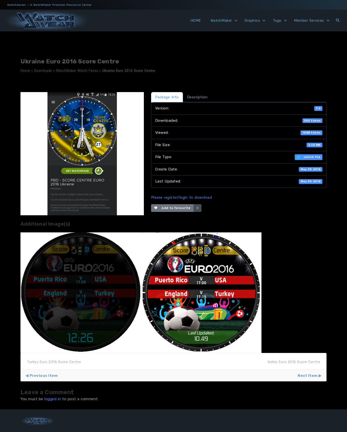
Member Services (309, 20)
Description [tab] (197, 97)
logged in (52, 399)
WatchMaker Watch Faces (77, 71)
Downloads (43, 71)
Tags (277, 20)
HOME (195, 20)
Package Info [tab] (167, 97)
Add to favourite (172, 208)
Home (25, 71)
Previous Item (44, 375)
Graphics (252, 20)
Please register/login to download (181, 197)
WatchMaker (221, 20)
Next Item (308, 375)
